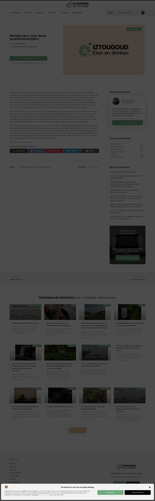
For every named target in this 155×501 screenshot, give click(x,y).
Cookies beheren (138, 492)
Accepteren (110, 492)
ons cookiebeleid (44, 495)
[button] (150, 487)
